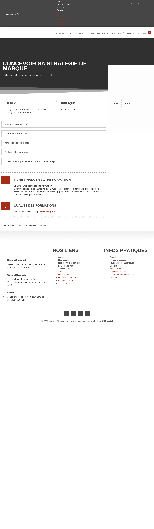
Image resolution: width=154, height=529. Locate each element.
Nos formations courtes (69, 263)
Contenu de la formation (16, 133)
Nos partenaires (64, 4)
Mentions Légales (118, 260)
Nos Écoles (63, 260)
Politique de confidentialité (122, 263)
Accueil (61, 257)
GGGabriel (107, 321)
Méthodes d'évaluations (16, 152)
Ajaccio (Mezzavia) (17, 275)
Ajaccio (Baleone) (16, 260)
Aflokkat (60, 1)
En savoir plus (47, 212)
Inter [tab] (115, 103)
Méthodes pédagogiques (16, 143)
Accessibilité (64, 269)
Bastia (10, 293)
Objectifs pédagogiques (16, 124)
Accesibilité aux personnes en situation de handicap (29, 161)
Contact (60, 10)
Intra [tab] (127, 103)
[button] (91, 13)
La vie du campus (66, 266)
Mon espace (62, 7)
